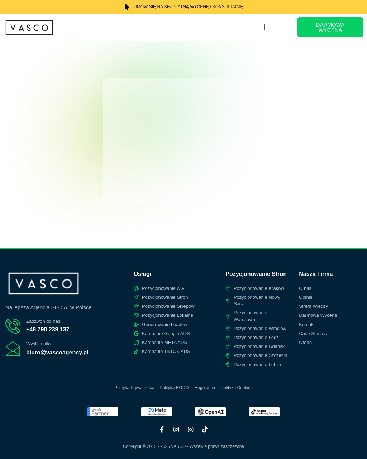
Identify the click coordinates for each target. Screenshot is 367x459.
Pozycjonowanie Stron (256, 274)
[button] (266, 27)
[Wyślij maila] (12, 349)
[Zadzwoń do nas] (12, 326)
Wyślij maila (38, 344)
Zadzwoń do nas (43, 321)
